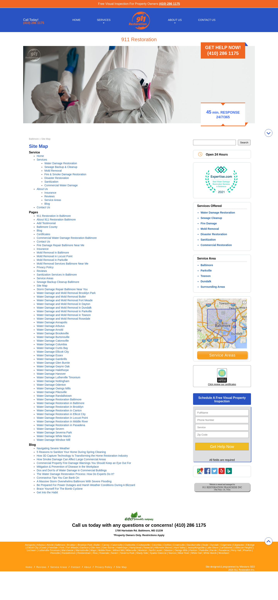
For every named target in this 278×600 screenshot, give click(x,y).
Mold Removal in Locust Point (54, 256)
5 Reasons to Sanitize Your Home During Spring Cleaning (71, 452)
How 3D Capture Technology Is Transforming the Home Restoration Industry (82, 455)
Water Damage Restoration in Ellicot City (61, 414)
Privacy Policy (45, 267)
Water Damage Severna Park (54, 432)
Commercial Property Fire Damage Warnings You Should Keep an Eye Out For (84, 463)
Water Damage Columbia (52, 344)
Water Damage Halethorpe (53, 370)
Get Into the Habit (47, 492)
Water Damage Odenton (51, 384)
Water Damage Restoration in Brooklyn (60, 406)
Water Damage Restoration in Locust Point (62, 417)
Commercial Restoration (216, 245)
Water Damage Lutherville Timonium (58, 377)
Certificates (43, 234)
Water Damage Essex (50, 355)
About (87, 567)
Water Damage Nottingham (53, 381)
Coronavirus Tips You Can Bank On (58, 477)
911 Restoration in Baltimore (54, 215)
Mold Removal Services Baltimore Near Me (62, 263)
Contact (75, 567)
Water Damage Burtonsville (53, 337)
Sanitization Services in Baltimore (57, 274)
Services (104, 19)
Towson (206, 275)
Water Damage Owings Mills (54, 388)
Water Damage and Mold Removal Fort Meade (65, 300)
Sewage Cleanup (211, 218)
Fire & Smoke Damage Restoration (65, 174)
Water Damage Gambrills (52, 359)
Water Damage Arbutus (51, 326)
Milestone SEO (247, 566)
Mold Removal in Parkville (52, 259)
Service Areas (52, 200)
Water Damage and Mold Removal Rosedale (63, 318)
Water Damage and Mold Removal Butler (61, 296)
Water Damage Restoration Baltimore (59, 399)
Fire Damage (209, 223)
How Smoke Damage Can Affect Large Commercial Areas (71, 459)
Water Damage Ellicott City (53, 351)
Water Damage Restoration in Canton (59, 410)
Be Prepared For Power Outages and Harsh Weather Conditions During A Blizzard (86, 485)
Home (76, 19)
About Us (175, 19)
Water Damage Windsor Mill (53, 439)
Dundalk (206, 281)
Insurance (50, 192)
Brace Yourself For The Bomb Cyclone (60, 488)
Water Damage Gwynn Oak (53, 366)
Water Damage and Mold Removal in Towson (64, 315)
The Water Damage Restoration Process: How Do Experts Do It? (75, 474)
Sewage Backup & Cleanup (60, 167)
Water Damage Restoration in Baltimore (60, 403)
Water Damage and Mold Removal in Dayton (63, 304)
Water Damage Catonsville (53, 340)
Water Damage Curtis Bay (52, 348)
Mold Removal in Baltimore (53, 252)
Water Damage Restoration (60, 163)
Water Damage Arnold (50, 329)
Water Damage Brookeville (53, 333)
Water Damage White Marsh (54, 436)
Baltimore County (47, 226)
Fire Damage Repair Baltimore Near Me (60, 245)
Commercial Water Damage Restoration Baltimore (67, 237)
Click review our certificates (222, 384)
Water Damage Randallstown (54, 395)
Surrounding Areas (213, 286)
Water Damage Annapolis (52, 322)
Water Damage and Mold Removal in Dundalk (64, 307)
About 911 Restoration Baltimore (56, 219)
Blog (47, 203)
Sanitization (51, 181)
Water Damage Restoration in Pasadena (61, 425)
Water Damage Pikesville (52, 392)
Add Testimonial (46, 223)
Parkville (206, 270)
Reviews (49, 196)
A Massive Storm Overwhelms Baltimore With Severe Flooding (74, 481)
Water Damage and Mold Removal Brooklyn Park (66, 292)
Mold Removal (53, 170)
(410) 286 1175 (169, 3)
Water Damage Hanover (51, 373)
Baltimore (34, 139)
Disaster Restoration (56, 178)
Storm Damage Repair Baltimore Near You (62, 289)
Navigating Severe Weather (53, 448)
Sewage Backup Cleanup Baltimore (58, 281)
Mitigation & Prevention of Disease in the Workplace (68, 466)
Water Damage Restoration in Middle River (62, 421)
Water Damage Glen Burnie (53, 362)
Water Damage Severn (50, 428)
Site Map (42, 285)
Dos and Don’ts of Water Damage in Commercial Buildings (72, 470)
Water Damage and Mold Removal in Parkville (64, 311)
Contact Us (206, 19)
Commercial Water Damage (61, 185)
